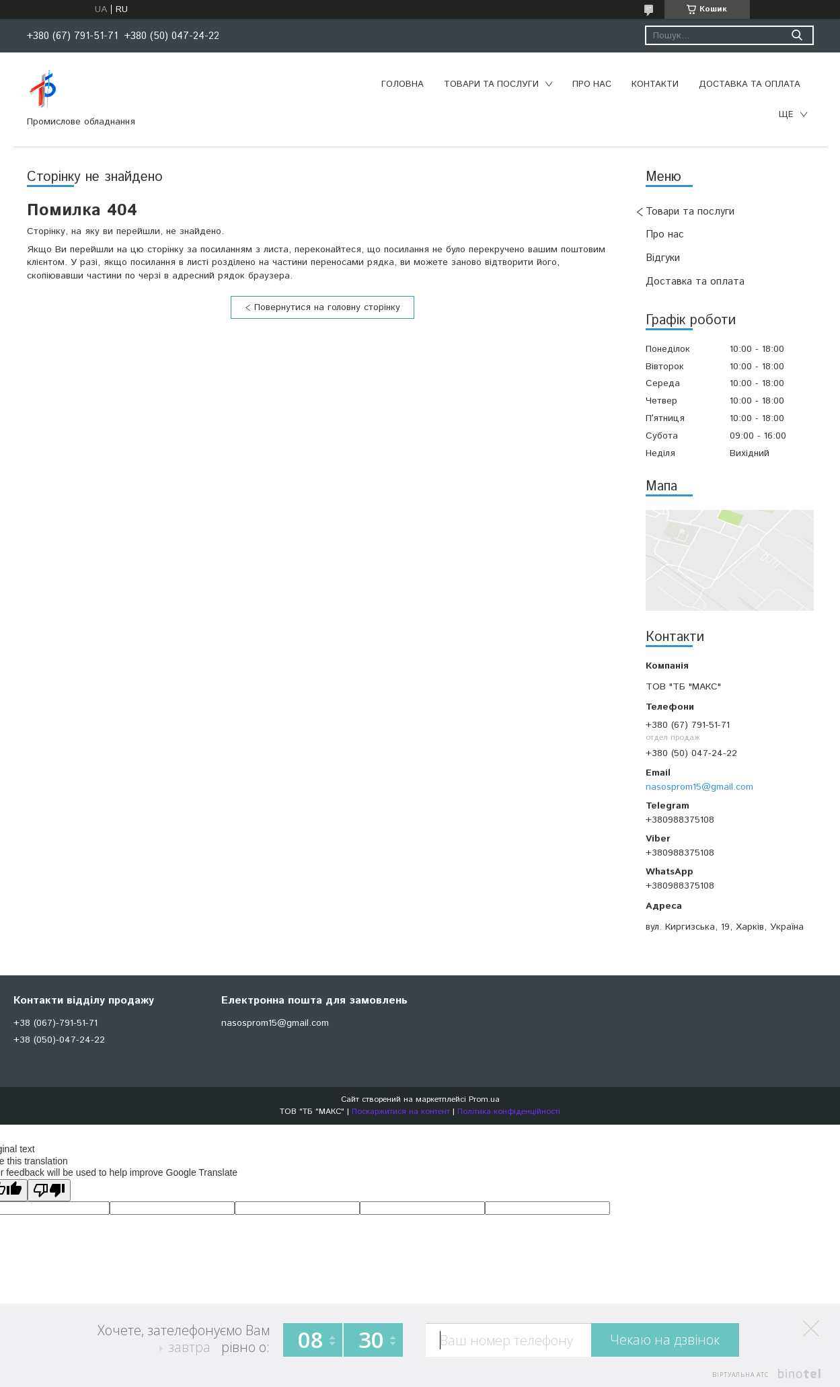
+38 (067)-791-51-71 (55, 1023)
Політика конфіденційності (508, 1111)
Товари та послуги (491, 84)
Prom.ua (484, 1099)
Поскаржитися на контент (401, 1111)
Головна (402, 84)
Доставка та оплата (749, 84)
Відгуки (663, 258)
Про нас (591, 84)
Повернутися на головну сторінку (327, 307)
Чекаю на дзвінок (665, 1339)
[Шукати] (797, 35)
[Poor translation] (49, 1190)
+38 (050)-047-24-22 (59, 1040)
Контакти (655, 84)
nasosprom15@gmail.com (699, 787)
